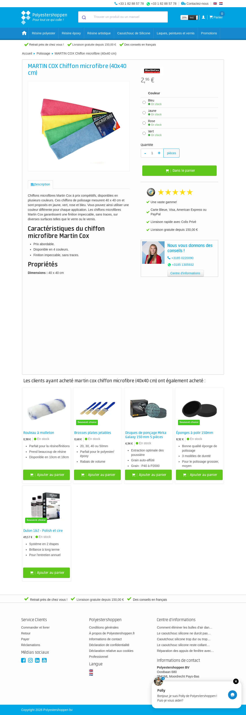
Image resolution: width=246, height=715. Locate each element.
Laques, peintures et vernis (176, 33)
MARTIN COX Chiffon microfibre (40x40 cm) (85, 53)
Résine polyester (43, 33)
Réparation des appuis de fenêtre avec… (185, 651)
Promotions (209, 33)
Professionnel (98, 656)
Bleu (155, 102)
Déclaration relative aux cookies (111, 651)
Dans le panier (180, 171)
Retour (26, 633)
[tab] (40, 184)
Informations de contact (105, 639)
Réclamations (30, 645)
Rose (155, 123)
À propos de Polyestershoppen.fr (112, 633)
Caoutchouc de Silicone (133, 33)
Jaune (155, 112)
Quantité (147, 145)
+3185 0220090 (182, 258)
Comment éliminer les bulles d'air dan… (184, 627)
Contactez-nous (195, 3)
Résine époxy (71, 33)
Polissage (43, 53)
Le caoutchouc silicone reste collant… (183, 645)
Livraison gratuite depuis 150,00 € (94, 44)
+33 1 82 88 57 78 (131, 3)
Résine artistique (99, 33)
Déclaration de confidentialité (109, 645)
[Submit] (83, 17)
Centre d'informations (185, 273)
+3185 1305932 (183, 264)
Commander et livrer (35, 627)
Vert (155, 133)
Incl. (192, 17)
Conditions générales (104, 627)
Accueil (27, 53)
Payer (25, 639)
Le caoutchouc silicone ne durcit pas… (184, 633)
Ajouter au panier (47, 475)
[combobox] (123, 17)
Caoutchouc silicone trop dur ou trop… (184, 639)
